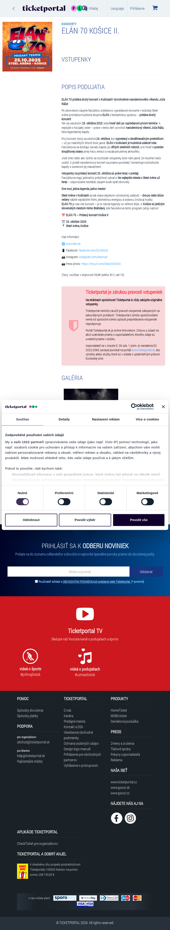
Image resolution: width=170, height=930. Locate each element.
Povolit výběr (85, 520)
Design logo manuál (77, 748)
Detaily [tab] (64, 419)
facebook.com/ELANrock (93, 250)
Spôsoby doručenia (30, 710)
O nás (67, 710)
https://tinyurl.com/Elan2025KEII (101, 264)
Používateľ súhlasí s (91, 581)
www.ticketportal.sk (143, 350)
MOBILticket (119, 715)
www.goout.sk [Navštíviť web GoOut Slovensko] (120, 787)
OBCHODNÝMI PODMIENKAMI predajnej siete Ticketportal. (97, 581)
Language (117, 8)
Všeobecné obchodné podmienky (78, 735)
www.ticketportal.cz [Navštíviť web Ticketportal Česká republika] (124, 782)
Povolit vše (139, 520)
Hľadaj (90, 8)
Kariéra (68, 715)
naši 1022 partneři (29, 442)
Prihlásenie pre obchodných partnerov (82, 757)
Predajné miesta (74, 721)
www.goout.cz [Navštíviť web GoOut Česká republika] (120, 793)
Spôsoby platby (27, 715)
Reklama (116, 760)
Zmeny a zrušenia (122, 743)
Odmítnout (31, 520)
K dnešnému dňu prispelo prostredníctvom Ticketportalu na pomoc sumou (55, 869)
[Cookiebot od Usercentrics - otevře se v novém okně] (134, 406)
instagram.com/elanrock (93, 257)
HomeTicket (119, 710)
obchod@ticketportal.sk (33, 742)
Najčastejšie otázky (30, 761)
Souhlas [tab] (22, 419)
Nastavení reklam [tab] (106, 419)
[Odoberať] (146, 571)
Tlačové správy (121, 748)
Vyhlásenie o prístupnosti (81, 765)
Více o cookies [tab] (147, 419)
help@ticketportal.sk (31, 755)
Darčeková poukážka (124, 721)
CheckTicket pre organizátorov (37, 843)
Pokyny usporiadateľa (125, 754)
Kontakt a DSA (73, 726)
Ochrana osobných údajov (81, 743)
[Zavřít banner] (163, 406)
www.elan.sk (73, 244)
